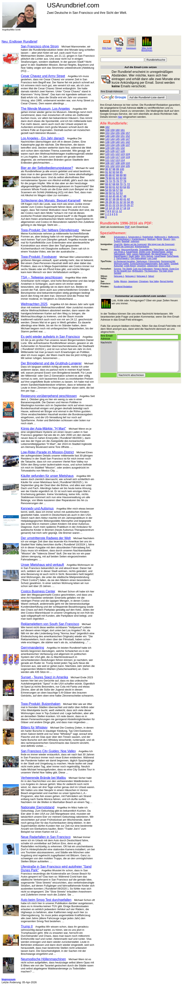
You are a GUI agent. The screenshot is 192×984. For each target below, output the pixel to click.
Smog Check (164, 266)
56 (113, 190)
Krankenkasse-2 (139, 239)
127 (117, 151)
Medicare (151, 239)
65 (128, 187)
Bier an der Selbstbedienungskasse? (47, 168)
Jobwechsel (152, 266)
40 (121, 199)
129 (107, 148)
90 (124, 175)
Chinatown (143, 281)
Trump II (27, 926)
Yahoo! (151, 276)
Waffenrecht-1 (160, 237)
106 (107, 163)
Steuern (166, 239)
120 (107, 154)
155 (117, 133)
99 (117, 169)
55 (110, 190)
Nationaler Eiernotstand (37, 807)
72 (128, 184)
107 (112, 163)
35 (132, 202)
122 (117, 154)
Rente (159, 239)
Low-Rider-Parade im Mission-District (47, 452)
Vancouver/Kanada (129, 249)
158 (107, 130)
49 (106, 193)
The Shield (127, 269)
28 (106, 202)
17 (121, 208)
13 (106, 208)
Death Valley (134, 256)
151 (122, 136)
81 (113, 178)
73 (106, 181)
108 (117, 163)
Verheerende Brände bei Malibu (43, 777)
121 (112, 154)
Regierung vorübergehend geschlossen (49, 396)
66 (106, 184)
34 (128, 202)
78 (124, 181)
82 (117, 178)
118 (122, 157)
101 (107, 166)
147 (127, 139)
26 (128, 205)
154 (112, 133)
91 (106, 172)
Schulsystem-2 (134, 237)
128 (122, 151)
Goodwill (174, 263)
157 (127, 133)
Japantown (133, 281)
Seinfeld (117, 273)
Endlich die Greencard (124, 246)
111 (107, 160)
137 (127, 145)
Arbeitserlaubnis (142, 246)
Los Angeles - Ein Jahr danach (42, 138)
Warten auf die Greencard (135, 244)
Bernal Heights (166, 281)
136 (122, 145)
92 (110, 172)
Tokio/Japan (159, 249)
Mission (123, 281)
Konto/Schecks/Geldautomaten (144, 263)
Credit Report (130, 266)
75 (113, 181)
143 (107, 139)
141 (122, 142)
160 (117, 130)
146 (122, 139)
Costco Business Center (38, 591)
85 (106, 175)
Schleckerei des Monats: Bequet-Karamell (51, 200)
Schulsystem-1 (120, 237)
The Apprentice (151, 271)
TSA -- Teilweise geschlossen (42, 277)
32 (121, 202)
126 (112, 151)
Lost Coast (152, 258)
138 (107, 142)
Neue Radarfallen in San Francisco (46, 837)
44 (110, 196)
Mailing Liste (119, 49)
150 (117, 136)
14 (110, 208)
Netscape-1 (119, 276)
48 (124, 196)
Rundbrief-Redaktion (123, 286)
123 (122, 154)
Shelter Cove (145, 252)
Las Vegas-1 (171, 249)
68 (113, 184)
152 (127, 136)
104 (122, 166)
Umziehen (141, 266)
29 (110, 202)
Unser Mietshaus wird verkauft (42, 564)
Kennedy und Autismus (37, 508)
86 (110, 175)
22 (113, 205)
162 (107, 127)
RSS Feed (106, 48)
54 (106, 190)
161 (122, 130)
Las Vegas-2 (119, 252)
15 (113, 208)
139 (112, 142)
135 (117, 145)
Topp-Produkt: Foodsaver (39, 256)
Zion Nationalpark (138, 258)
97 (110, 169)
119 (127, 157)
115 (107, 157)
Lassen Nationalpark (141, 254)
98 (113, 169)
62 (117, 187)
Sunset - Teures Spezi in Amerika (44, 677)
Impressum (131, 48)
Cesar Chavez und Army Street (43, 76)
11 (116, 211)
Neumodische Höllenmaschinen (43, 959)
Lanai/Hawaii (160, 256)
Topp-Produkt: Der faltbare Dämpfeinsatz (50, 230)
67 (110, 184)
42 (128, 199)
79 (106, 178)
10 (113, 211)
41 (124, 199)
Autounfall (118, 266)
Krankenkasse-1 (123, 239)
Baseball (125, 241)
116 (112, 157)
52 (117, 193)
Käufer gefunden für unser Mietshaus (47, 475)
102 (112, 166)
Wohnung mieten (121, 263)
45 (113, 196)
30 (113, 202)
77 (121, 181)
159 (112, 130)
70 (121, 184)
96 (106, 169)
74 (110, 181)
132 (122, 148)
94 (117, 172)
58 (121, 190)
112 (112, 160)
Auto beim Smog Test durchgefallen (46, 900)
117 (117, 157)
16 (117, 208)
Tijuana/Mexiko (145, 249)
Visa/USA (118, 244)
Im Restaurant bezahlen (124, 261)
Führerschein (154, 261)
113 (117, 160)
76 (117, 181)
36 (106, 199)
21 (110, 205)
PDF (127, 226)
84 (124, 178)
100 (122, 169)
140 (117, 142)
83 (121, 178)
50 (110, 193)
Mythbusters (137, 271)
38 (113, 199)
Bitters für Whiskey (34, 727)
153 (107, 133)
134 (112, 145)
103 (117, 166)
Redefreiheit (147, 237)
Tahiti (128, 254)
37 (110, 199)
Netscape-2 (130, 276)
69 (117, 184)
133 (107, 145)
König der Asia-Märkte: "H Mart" (43, 428)
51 (113, 193)
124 (127, 154)
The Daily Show (166, 271)
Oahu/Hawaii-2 (122, 258)
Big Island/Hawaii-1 (160, 254)
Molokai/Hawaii (158, 252)
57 (117, 190)
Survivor (117, 269)
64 (124, 187)
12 (120, 211)
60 (110, 187)
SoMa (116, 281)
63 (121, 187)
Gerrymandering (32, 647)
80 (110, 178)
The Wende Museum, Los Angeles (45, 108)
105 (127, 166)
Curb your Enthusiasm (143, 269)
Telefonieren (141, 261)
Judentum (134, 241)
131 (117, 148)
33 (124, 202)
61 (113, 187)
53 (121, 193)
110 (127, 163)
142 (127, 142)
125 (107, 151)
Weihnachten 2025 (34, 304)
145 (117, 139)
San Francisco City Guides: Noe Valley (48, 751)
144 (112, 139)
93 (113, 172)
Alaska (117, 249)
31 (117, 202)
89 (121, 175)
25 (124, 205)
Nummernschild (168, 261)
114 (122, 160)
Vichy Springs (147, 256)
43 (106, 196)
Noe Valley (154, 281)
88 (117, 175)
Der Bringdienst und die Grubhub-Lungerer (51, 363)
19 (128, 208)
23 (117, 205)
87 (113, 175)
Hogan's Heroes (161, 269)
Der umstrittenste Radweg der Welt (46, 538)
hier (120, 116)
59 (106, 187)
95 (121, 172)
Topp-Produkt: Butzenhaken (40, 704)
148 (107, 136)
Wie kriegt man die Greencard (161, 244)
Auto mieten (164, 263)
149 (112, 136)
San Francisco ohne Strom (40, 46)
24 (121, 205)
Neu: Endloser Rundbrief (19, 41)
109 (122, 163)
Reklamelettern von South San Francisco (50, 624)
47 (121, 196)
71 (124, 184)
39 (117, 199)
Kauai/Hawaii (132, 252)
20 (106, 205)
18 (124, 208)
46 (117, 196)
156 (122, 133)
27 (132, 205)
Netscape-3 (142, 276)
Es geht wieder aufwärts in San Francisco (50, 336)
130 (112, 148)
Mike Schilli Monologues (146, 49)
